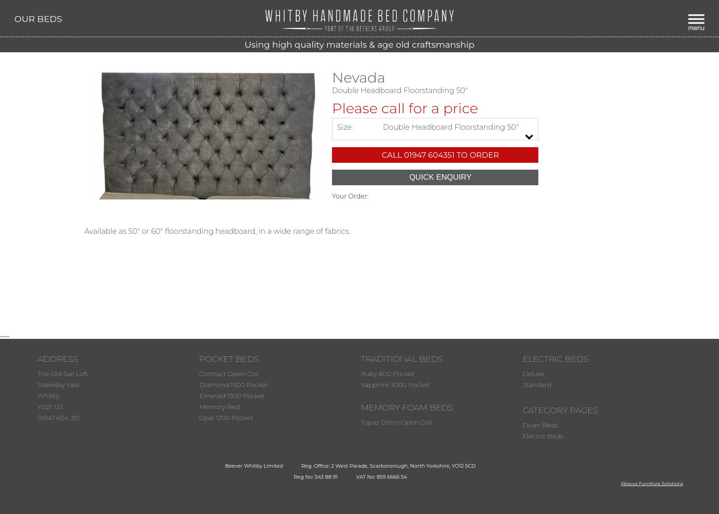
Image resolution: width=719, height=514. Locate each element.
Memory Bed (219, 407)
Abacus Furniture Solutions (652, 483)
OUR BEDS (38, 19)
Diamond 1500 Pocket (233, 385)
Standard (537, 385)
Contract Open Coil (229, 374)
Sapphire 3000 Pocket (395, 385)
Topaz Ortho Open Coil (396, 422)
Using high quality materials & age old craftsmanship (359, 44)
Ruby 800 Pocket (388, 374)
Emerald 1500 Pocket (232, 396)
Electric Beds (543, 436)
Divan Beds (540, 425)
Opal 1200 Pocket (226, 418)
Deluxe (534, 374)
